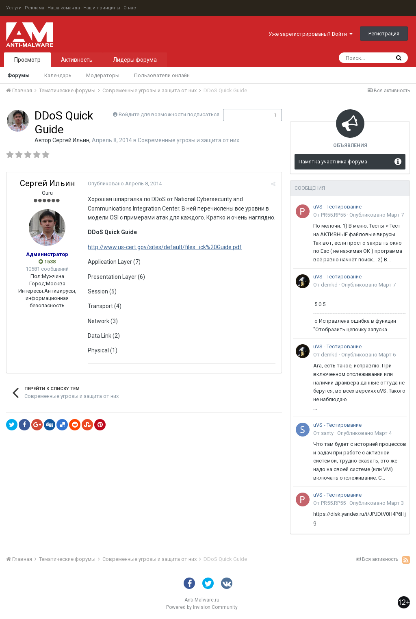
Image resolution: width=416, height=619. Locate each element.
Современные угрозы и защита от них (188, 140)
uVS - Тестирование (337, 207)
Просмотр (27, 59)
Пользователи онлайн (162, 75)
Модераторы (102, 75)
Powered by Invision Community (202, 607)
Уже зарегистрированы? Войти (311, 34)
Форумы (18, 75)
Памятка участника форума (333, 162)
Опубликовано (125, 183)
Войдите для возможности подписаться (169, 114)
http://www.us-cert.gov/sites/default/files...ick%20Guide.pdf (165, 247)
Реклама (34, 8)
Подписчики (244, 115)
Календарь (58, 75)
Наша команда (64, 8)
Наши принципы (101, 8)
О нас (130, 8)
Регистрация (383, 33)
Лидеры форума (135, 59)
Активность (77, 59)
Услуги (14, 8)
